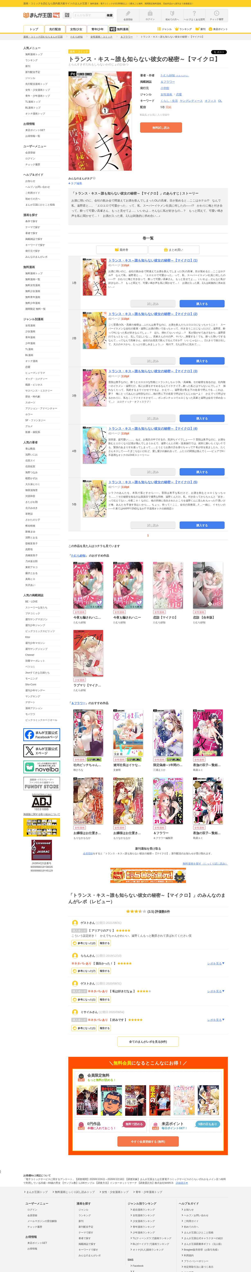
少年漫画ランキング (142, 1232)
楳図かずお (31, 478)
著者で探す (31, 233)
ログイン (30, 158)
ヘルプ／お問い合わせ (37, 187)
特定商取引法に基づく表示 (197, 1266)
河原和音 (30, 496)
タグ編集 (76, 183)
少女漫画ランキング (142, 1221)
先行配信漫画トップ (36, 84)
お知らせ (30, 181)
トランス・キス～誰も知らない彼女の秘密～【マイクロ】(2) (153, 314)
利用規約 (187, 1255)
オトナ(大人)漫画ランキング (147, 1249)
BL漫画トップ (33, 107)
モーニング (31, 678)
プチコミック (32, 613)
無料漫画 (118, 29)
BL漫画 (29, 355)
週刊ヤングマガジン (36, 619)
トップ (33, 29)
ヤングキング (32, 696)
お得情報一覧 (32, 136)
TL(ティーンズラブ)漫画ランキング (151, 1238)
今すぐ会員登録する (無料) (148, 1141)
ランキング (183, 29)
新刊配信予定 (32, 72)
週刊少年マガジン (35, 643)
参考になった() (87, 943)
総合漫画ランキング (142, 1209)
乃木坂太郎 (31, 561)
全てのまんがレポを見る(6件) (148, 1041)
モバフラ (30, 714)
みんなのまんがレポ (36, 256)
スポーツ (30, 402)
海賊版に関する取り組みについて (41, 814)
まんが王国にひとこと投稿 (40, 204)
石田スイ (30, 460)
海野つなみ (31, 472)
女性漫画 (30, 325)
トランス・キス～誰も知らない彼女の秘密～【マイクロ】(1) (153, 260)
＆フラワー (78, 703)
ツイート (221, 52)
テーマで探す (32, 227)
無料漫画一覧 (32, 279)
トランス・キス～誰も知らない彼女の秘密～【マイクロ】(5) (153, 482)
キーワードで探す (35, 245)
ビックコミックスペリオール (41, 720)
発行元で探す (32, 250)
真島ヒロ (30, 579)
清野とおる (31, 537)
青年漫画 (30, 337)
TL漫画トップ (33, 101)
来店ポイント (218, 29)
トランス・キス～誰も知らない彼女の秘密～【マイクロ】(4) (153, 428)
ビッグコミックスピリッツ (40, 631)
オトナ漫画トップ (35, 113)
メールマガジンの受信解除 (42, 1221)
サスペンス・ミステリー (38, 390)
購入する (202, 303)
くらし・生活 (169, 100)
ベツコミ (30, 666)
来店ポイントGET (35, 130)
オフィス (210, 100)
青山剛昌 (30, 448)
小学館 (165, 88)
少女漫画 (30, 331)
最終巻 (121, 250)
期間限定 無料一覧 (35, 309)
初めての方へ (32, 198)
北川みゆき (31, 508)
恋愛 (27, 367)
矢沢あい (30, 585)
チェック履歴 (32, 164)
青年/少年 (97, 29)
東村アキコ (31, 567)
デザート (30, 702)
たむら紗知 (175, 75)
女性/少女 (76, 29)
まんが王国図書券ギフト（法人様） (202, 1243)
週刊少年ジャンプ (35, 625)
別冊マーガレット (35, 660)
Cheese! (30, 654)
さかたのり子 (32, 519)
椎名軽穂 (30, 525)
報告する (105, 943)
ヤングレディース (191, 100)
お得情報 (32, 1248)
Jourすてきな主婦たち (37, 672)
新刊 (199, 29)
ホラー (29, 414)
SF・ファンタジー (35, 420)
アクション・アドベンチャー (41, 408)
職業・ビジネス (34, 384)
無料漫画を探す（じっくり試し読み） (205, 863)
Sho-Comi (30, 684)
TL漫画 (29, 349)
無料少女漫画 (32, 291)
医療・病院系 (32, 432)
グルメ (29, 426)
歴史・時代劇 (32, 396)
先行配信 (55, 29)
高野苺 (29, 549)
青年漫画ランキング (142, 1226)
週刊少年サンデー (35, 690)
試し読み (153, 303)
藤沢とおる (31, 573)
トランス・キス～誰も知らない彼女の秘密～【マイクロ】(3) (153, 371)
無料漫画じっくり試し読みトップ (73, 1192)
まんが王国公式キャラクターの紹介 (202, 1238)
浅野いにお (31, 454)
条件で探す (31, 221)
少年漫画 (30, 343)
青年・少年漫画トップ (37, 95)
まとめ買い (173, 250)
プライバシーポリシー (194, 1261)
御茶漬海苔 (31, 490)
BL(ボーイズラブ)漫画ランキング (149, 1243)
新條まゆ (30, 531)
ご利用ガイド (32, 192)
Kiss (27, 637)
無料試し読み (161, 127)
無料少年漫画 (32, 303)
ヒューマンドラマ (35, 372)
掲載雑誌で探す (34, 239)
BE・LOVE (31, 601)
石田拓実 (30, 466)
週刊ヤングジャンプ (36, 649)
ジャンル (164, 29)
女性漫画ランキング (142, 1215)
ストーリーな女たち (36, 607)
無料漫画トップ (34, 54)
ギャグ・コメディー (36, 378)
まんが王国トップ (35, 1192)
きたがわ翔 (31, 502)
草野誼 (29, 513)
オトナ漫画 (31, 361)
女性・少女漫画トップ (37, 89)
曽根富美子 (31, 543)
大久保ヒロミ (32, 484)
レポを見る (216, 963)
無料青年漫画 (32, 297)
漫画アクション (34, 708)
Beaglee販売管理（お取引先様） (200, 1249)
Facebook (137, 1265)
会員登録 (30, 152)
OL (220, 100)
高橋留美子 (31, 555)
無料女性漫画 (32, 285)
